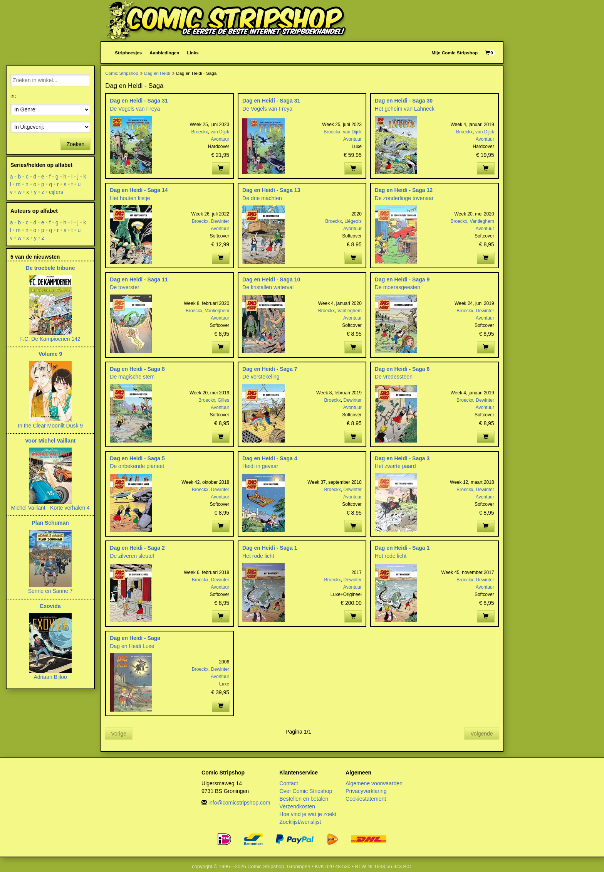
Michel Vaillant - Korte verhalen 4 (50, 508)
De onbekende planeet (137, 466)
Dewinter (220, 221)
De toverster (124, 287)
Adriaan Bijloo (50, 677)
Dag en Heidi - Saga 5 (137, 458)
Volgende (481, 734)
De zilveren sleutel (132, 556)
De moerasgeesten (397, 287)
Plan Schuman (50, 523)
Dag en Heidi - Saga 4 (269, 458)
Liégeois (353, 221)
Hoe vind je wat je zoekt (307, 814)
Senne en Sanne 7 (50, 591)
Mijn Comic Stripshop (454, 52)
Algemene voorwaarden (374, 783)
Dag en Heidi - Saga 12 (404, 190)
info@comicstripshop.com (239, 803)
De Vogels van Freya (135, 109)
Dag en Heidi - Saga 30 (404, 101)
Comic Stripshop (121, 73)
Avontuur (220, 139)
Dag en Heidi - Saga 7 (269, 369)
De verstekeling (261, 377)
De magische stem (132, 377)
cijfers (56, 192)
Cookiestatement (366, 799)
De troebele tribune (50, 268)
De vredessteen (394, 377)
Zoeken (76, 144)
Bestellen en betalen (303, 799)
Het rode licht (258, 556)
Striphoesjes (128, 52)
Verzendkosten (297, 806)
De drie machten (262, 198)
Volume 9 (50, 354)
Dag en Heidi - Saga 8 (137, 369)
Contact (288, 783)
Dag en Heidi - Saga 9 (402, 279)
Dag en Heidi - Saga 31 (139, 101)
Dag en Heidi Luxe (132, 646)
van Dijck (219, 132)
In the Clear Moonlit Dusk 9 (50, 426)
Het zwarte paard (395, 466)
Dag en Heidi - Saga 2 (137, 548)
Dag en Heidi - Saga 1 (269, 548)
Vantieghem (482, 221)
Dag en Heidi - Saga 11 (139, 279)
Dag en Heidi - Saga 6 (402, 369)
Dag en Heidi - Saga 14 (139, 190)
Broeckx (199, 132)
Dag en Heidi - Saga (135, 638)
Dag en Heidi (157, 73)
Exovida (50, 606)
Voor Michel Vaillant (50, 441)
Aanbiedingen (164, 52)
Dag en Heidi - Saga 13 (271, 190)
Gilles (223, 400)
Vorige (118, 734)
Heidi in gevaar (260, 466)
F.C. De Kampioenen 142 (50, 339)
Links (192, 52)
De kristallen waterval (268, 287)
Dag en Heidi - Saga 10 (271, 279)
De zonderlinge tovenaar (404, 198)
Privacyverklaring (366, 791)
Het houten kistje (130, 198)
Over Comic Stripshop (305, 791)
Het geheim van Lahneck (405, 109)
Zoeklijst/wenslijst (300, 822)
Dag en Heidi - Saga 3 (402, 458)
